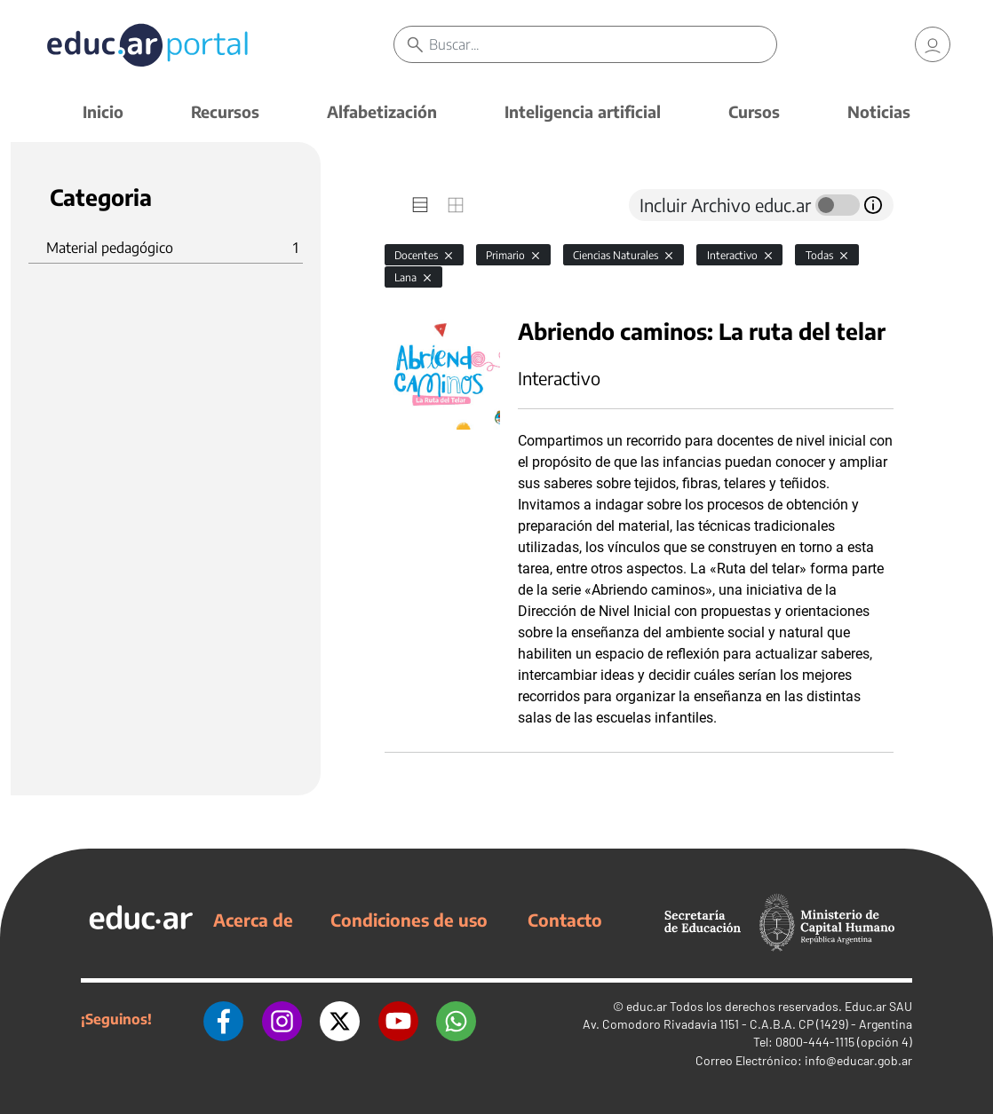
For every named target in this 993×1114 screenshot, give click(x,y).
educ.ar (646, 1006)
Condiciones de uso (409, 919)
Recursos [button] (225, 111)
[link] (932, 44)
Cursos (754, 111)
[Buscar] (602, 44)
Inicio (103, 111)
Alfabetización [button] (382, 111)
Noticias (878, 111)
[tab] (420, 205)
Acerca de (253, 919)
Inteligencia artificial (582, 111)
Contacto (565, 919)
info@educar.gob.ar (858, 1060)
